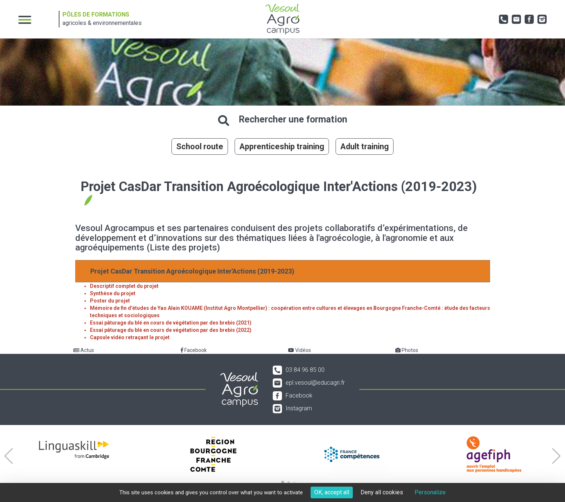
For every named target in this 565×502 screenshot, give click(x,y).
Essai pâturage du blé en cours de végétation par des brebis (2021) (170, 323)
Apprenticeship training (281, 146)
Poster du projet (110, 301)
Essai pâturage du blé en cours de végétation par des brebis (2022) (170, 330)
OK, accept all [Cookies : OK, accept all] (331, 492)
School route (199, 146)
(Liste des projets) (183, 247)
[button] (9, 456)
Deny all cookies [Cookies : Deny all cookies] (382, 492)
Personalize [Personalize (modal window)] (430, 492)
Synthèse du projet (112, 293)
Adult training (364, 146)
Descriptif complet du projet (124, 286)
